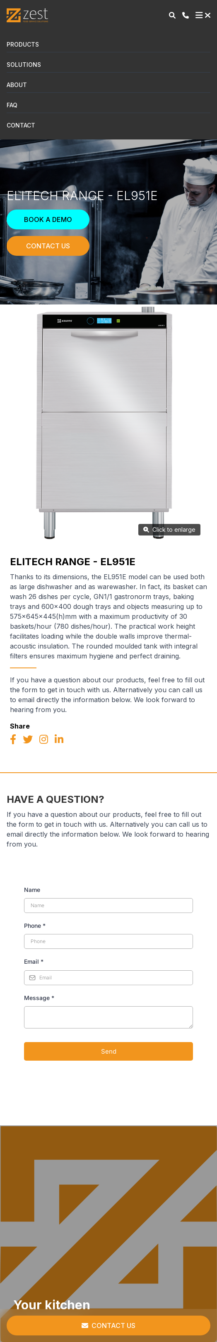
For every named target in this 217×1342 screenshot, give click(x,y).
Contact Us (48, 246)
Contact (21, 125)
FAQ (12, 104)
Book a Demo (48, 219)
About (17, 84)
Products (23, 44)
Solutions (24, 64)
